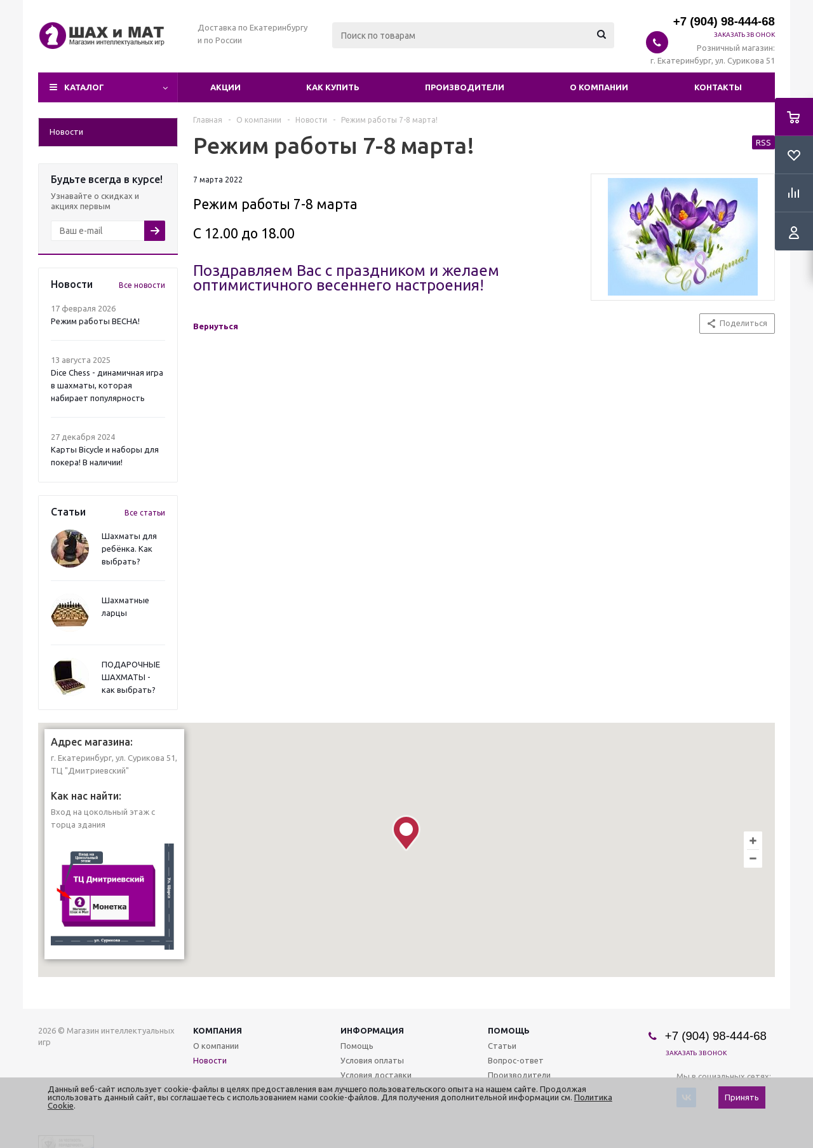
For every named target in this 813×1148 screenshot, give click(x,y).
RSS (763, 142)
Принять (742, 1097)
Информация (372, 1030)
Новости (210, 1060)
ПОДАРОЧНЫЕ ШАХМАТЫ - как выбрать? (131, 677)
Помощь (509, 1030)
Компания (217, 1030)
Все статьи (144, 513)
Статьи (502, 1045)
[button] (406, 833)
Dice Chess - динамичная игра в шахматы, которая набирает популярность (107, 385)
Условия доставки (376, 1074)
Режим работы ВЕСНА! (95, 321)
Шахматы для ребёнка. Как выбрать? (129, 548)
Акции (225, 87)
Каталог (84, 87)
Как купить (332, 87)
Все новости (142, 285)
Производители (464, 87)
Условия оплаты (372, 1060)
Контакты (718, 87)
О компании (599, 87)
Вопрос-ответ (516, 1060)
